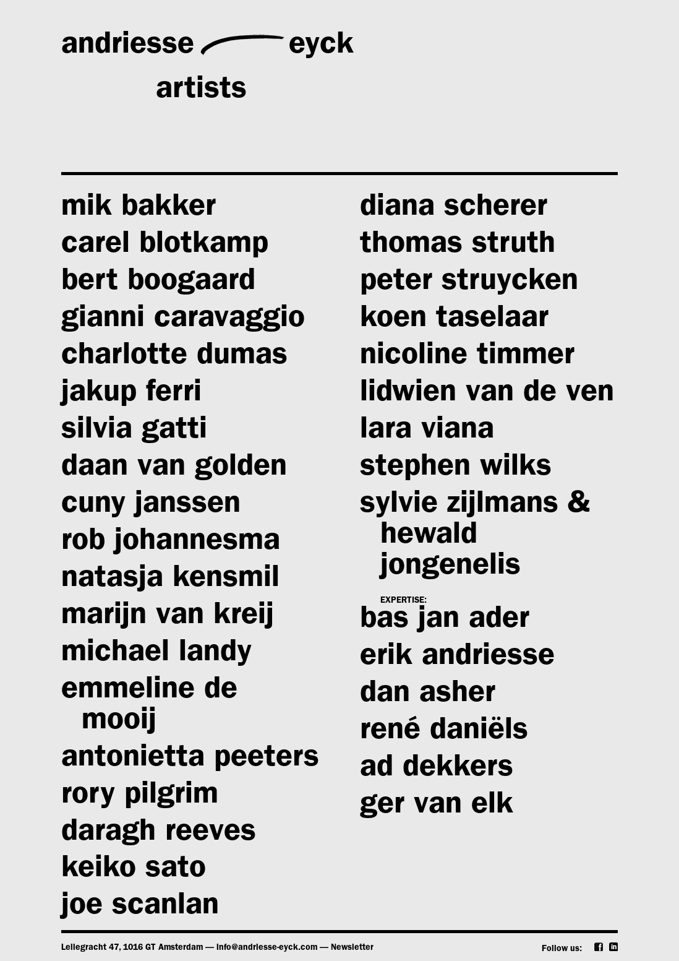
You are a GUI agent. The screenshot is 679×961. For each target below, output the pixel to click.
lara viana (427, 431)
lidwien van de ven (487, 394)
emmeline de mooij (149, 707)
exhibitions (417, 92)
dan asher (427, 695)
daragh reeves (158, 834)
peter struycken (469, 283)
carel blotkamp (164, 246)
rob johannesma (170, 543)
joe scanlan (140, 907)
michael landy (156, 654)
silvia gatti (134, 431)
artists (201, 92)
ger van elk (436, 806)
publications (312, 136)
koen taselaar (454, 320)
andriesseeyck (207, 45)
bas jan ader (444, 621)
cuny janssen (151, 506)
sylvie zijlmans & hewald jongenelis (475, 537)
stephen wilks (456, 469)
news (97, 136)
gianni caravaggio (183, 320)
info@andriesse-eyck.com (266, 948)
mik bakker (138, 209)
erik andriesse (457, 658)
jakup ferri (131, 394)
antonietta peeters (190, 759)
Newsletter (352, 948)
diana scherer (453, 209)
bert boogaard (158, 283)
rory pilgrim (139, 797)
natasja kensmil (170, 580)
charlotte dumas (174, 357)
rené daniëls (444, 732)
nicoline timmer (467, 357)
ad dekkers (436, 769)
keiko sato (133, 870)
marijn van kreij (167, 617)
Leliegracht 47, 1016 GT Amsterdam (132, 948)
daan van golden (174, 469)
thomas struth (457, 246)
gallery (495, 47)
